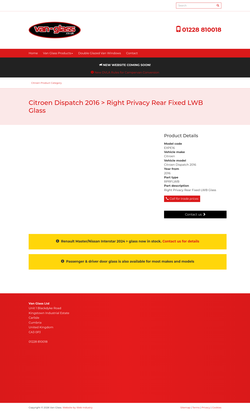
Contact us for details (180, 241)
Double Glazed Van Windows (99, 53)
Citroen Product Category (46, 82)
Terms (196, 407)
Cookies (216, 407)
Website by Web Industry (77, 407)
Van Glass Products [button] (58, 53)
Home (33, 53)
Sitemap (185, 407)
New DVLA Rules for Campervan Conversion (126, 72)
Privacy (206, 407)
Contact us (195, 214)
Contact (132, 53)
